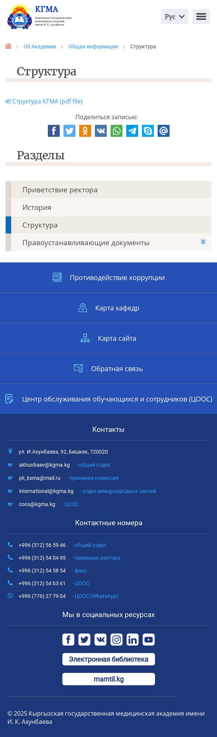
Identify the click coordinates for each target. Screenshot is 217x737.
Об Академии (40, 46)
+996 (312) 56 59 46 (62, 545)
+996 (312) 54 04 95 (69, 558)
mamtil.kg (109, 679)
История (37, 207)
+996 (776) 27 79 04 (68, 596)
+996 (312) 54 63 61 (54, 583)
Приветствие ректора (60, 190)
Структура (40, 225)
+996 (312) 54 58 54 (53, 571)
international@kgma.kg (87, 491)
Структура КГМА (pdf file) (44, 101)
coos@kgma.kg (49, 504)
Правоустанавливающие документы (86, 242)
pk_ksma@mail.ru (69, 478)
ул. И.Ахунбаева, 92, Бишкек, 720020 (63, 452)
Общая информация (93, 46)
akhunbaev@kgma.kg (64, 465)
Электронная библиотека (108, 659)
